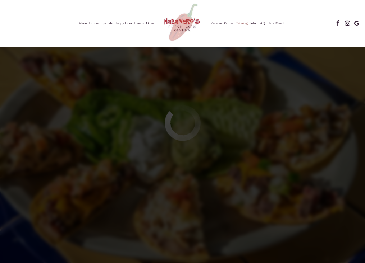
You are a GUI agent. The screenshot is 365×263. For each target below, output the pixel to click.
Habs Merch (275, 23)
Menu (83, 23)
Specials (107, 23)
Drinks (94, 23)
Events (139, 23)
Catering (242, 23)
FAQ (261, 23)
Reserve (216, 23)
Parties (229, 23)
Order (150, 23)
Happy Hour (123, 23)
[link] (182, 23)
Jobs (253, 23)
